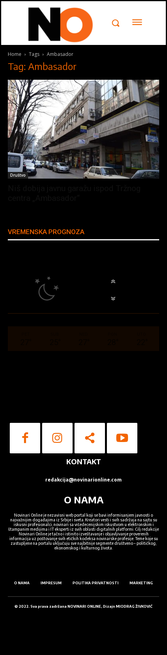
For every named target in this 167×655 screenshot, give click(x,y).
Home (14, 54)
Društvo (18, 175)
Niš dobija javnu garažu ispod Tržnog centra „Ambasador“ (74, 193)
